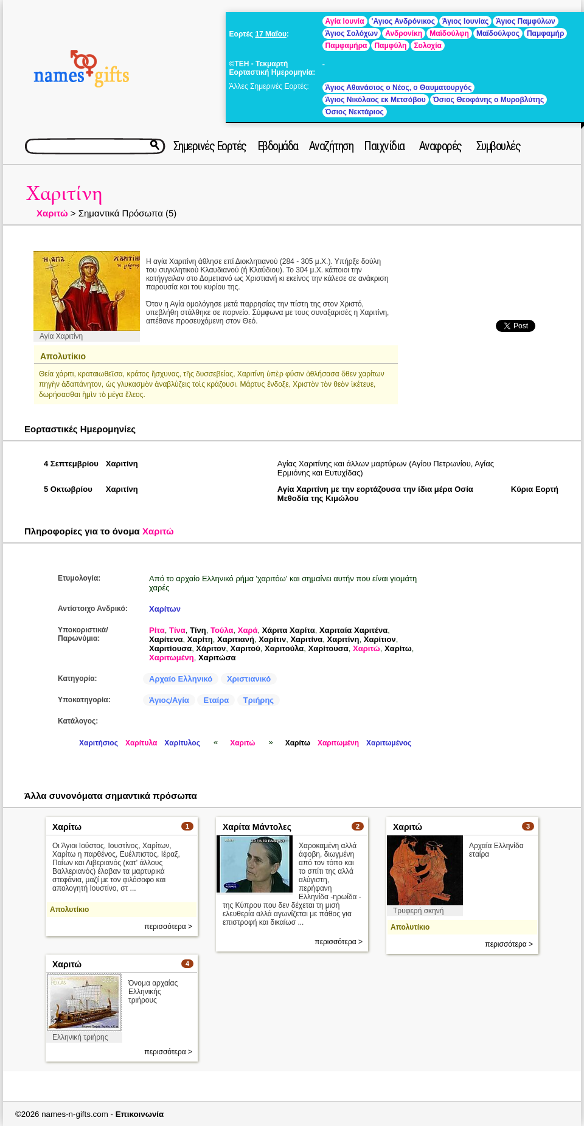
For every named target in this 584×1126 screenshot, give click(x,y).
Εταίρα (216, 700)
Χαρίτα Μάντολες (257, 827)
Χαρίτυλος (182, 743)
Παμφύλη (390, 45)
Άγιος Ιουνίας (465, 21)
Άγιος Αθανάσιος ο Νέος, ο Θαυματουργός (398, 87)
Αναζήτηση (331, 146)
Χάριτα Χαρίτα (288, 630)
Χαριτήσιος (98, 743)
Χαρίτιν (272, 639)
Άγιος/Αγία (169, 700)
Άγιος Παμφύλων (525, 21)
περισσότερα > (168, 926)
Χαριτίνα (306, 639)
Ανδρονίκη (403, 33)
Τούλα (222, 630)
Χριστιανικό (249, 678)
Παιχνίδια (384, 146)
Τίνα (177, 630)
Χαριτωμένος (388, 743)
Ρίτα (157, 630)
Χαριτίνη (343, 639)
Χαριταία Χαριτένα (353, 630)
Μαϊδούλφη (449, 33)
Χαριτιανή (235, 639)
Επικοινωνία (140, 1114)
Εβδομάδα (277, 146)
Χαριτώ (52, 213)
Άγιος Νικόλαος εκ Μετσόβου (375, 99)
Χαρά (248, 630)
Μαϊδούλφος (498, 33)
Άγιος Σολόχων (351, 33)
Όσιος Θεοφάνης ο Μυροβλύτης (488, 99)
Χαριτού (245, 648)
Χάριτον (211, 648)
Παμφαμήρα (346, 45)
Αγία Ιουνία (344, 21)
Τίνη (198, 630)
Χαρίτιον (380, 639)
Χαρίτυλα (141, 743)
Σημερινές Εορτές (209, 146)
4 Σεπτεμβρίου (71, 463)
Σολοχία (428, 45)
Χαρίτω (398, 648)
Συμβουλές (498, 146)
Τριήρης (258, 700)
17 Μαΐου (271, 34)
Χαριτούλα (284, 648)
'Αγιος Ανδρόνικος (403, 21)
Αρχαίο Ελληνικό (180, 678)
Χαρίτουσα (328, 648)
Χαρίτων (165, 608)
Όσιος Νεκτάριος (354, 112)
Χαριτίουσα (170, 648)
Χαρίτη (200, 639)
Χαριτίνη (64, 194)
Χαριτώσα (217, 657)
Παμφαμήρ (545, 33)
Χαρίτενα (166, 639)
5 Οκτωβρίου (68, 489)
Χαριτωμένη (171, 657)
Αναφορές (440, 146)
